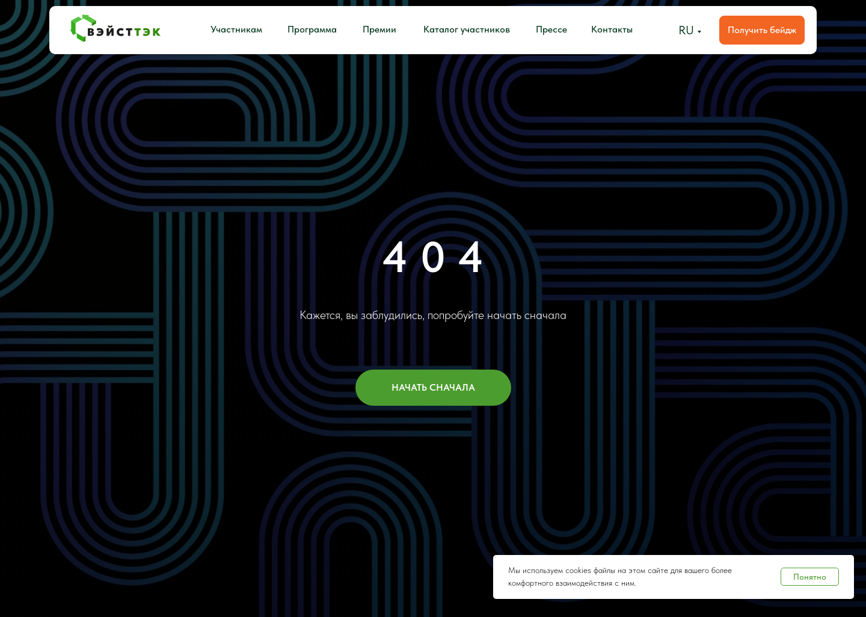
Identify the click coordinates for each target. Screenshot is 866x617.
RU (686, 30)
